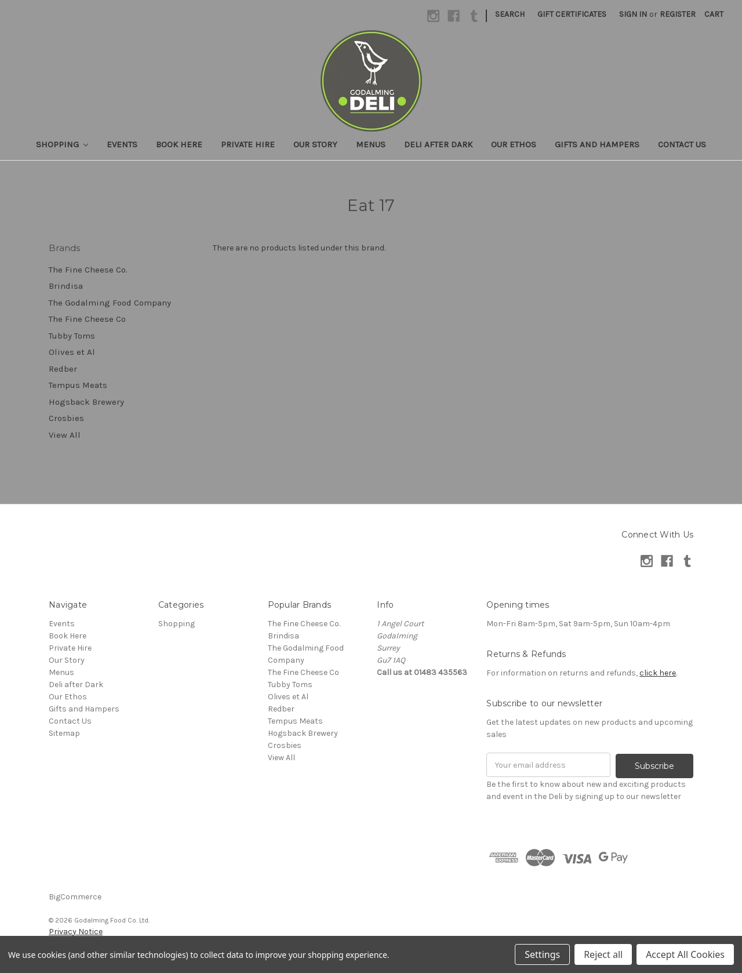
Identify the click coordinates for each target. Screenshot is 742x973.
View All (65, 435)
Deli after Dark (438, 144)
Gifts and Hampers (597, 144)
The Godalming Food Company (110, 302)
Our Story (315, 144)
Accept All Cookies (685, 954)
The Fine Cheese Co (87, 319)
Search (510, 14)
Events (122, 144)
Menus (370, 144)
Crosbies (66, 418)
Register (678, 14)
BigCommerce (75, 896)
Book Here (179, 144)
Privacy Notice (76, 930)
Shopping (62, 144)
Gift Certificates (571, 14)
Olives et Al (72, 352)
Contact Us (682, 144)
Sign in (633, 14)
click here (657, 673)
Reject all (603, 954)
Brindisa (66, 286)
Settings (542, 954)
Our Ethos (513, 144)
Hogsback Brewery (86, 402)
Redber (63, 369)
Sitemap (64, 733)
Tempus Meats (78, 385)
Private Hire (248, 144)
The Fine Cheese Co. (88, 269)
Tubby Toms (72, 336)
